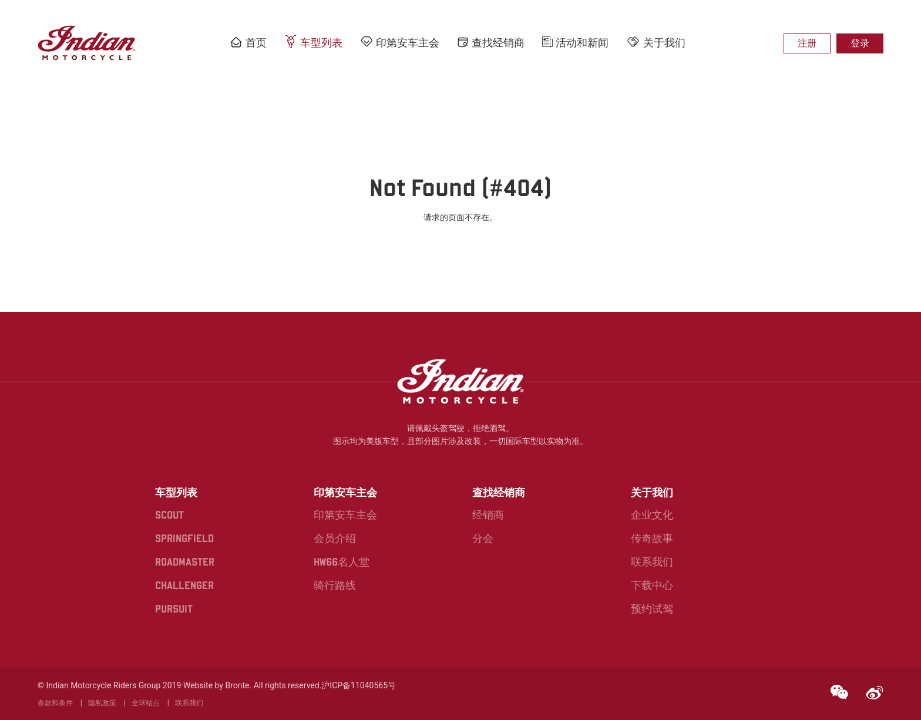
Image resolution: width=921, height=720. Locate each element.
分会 (482, 538)
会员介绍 (335, 538)
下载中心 (652, 585)
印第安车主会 (399, 42)
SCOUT (169, 515)
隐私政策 (102, 703)
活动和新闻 (575, 42)
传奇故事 (652, 538)
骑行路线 (335, 585)
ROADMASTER (184, 562)
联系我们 (652, 562)
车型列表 (313, 42)
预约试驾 (652, 609)
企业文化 (652, 515)
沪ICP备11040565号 (358, 685)
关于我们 (655, 42)
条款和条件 (55, 703)
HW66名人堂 (341, 562)
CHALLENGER (184, 585)
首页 (248, 42)
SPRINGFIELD (184, 538)
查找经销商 (491, 42)
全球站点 (146, 703)
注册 (807, 43)
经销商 (488, 515)
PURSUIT (174, 609)
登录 (860, 43)
